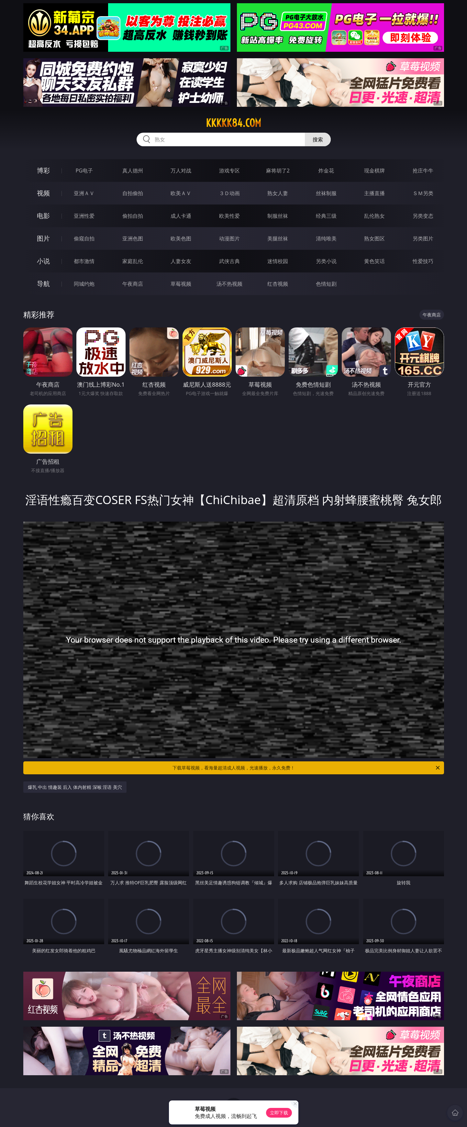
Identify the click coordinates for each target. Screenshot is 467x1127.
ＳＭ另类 (423, 193)
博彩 (43, 170)
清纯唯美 (326, 238)
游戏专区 (229, 170)
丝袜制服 (326, 193)
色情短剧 (326, 283)
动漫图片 (229, 238)
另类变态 (423, 215)
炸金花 (326, 170)
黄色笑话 (374, 261)
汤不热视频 (229, 283)
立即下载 (279, 1113)
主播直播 (374, 193)
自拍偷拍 (132, 193)
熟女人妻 (277, 193)
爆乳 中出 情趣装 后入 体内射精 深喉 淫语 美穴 (75, 787)
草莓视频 (181, 283)
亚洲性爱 (84, 215)
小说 (43, 261)
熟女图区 (374, 238)
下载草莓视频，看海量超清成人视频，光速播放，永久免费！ (306, 768)
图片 (43, 238)
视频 (43, 193)
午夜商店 (132, 283)
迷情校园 (277, 261)
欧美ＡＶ (181, 193)
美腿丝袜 (277, 238)
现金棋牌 (374, 170)
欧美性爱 (229, 215)
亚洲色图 (132, 238)
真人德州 (132, 170)
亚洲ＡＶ (84, 193)
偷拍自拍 (132, 215)
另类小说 (326, 261)
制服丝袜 (277, 215)
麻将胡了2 (278, 170)
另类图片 (423, 238)
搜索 (318, 139)
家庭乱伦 (132, 261)
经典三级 (326, 215)
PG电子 (84, 170)
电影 (43, 215)
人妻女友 (181, 261)
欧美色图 (181, 238)
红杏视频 (277, 283)
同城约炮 (84, 283)
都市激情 (84, 261)
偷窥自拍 (84, 238)
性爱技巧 (423, 261)
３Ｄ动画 (229, 193)
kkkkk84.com (233, 122)
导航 (43, 283)
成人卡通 (181, 215)
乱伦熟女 (374, 215)
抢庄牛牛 (423, 170)
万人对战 (181, 170)
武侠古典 (229, 261)
